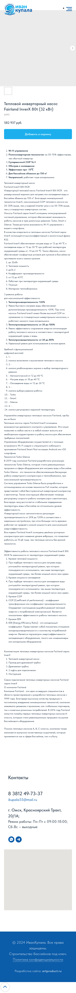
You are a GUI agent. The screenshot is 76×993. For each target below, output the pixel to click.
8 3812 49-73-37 (25, 793)
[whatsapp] (11, 839)
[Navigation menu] (69, 9)
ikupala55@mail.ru (22, 799)
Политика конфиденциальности (38, 959)
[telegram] (19, 839)
